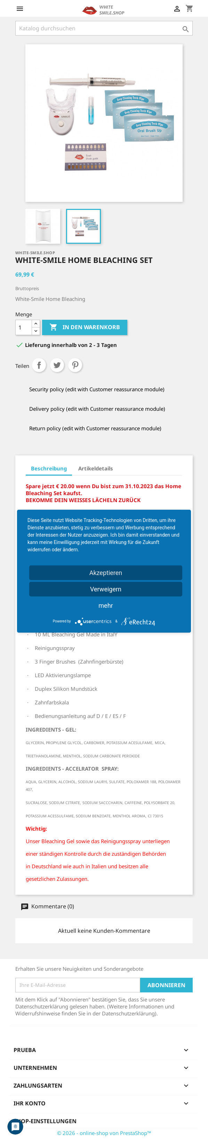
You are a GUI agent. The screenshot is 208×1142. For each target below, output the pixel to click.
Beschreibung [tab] (49, 468)
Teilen (39, 365)
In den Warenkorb (84, 327)
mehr (105, 605)
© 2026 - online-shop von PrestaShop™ (104, 1132)
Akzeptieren (105, 572)
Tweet (57, 365)
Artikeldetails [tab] (95, 468)
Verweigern (105, 588)
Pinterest (75, 365)
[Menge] (23, 327)
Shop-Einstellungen (45, 1121)
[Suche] (104, 28)
